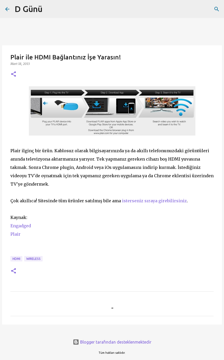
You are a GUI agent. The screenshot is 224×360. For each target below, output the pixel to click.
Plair (15, 234)
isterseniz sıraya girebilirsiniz (154, 200)
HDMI (16, 258)
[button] (13, 74)
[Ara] (217, 9)
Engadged (20, 225)
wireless (33, 258)
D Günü (28, 9)
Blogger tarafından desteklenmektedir (112, 342)
